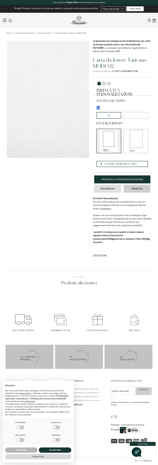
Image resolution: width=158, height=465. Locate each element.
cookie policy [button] (29, 401)
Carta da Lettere (44, 33)
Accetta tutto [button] (55, 450)
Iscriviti (143, 391)
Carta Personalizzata (24, 33)
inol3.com (147, 461)
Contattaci (105, 209)
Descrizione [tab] (100, 255)
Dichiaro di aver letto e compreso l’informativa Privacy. (130, 404)
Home (9, 33)
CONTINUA (135, 9)
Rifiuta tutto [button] (21, 450)
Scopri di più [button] (38, 456)
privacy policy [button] (25, 393)
